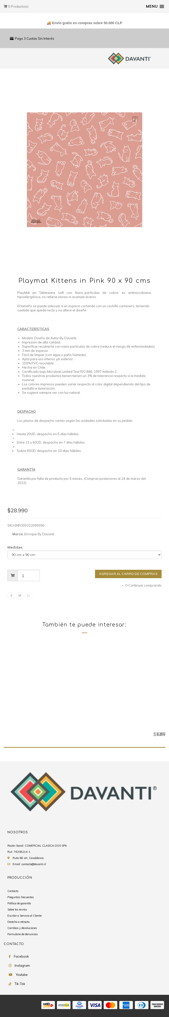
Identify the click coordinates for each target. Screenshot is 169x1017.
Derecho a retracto (18, 922)
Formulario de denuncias (22, 934)
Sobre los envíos (17, 909)
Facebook (21, 957)
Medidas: (15, 547)
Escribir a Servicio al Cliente (24, 916)
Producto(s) (16, 6)
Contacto (12, 891)
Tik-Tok (20, 984)
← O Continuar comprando (141, 585)
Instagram (22, 966)
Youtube (22, 975)
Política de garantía (19, 903)
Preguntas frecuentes (20, 897)
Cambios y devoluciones (22, 928)
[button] (155, 6)
